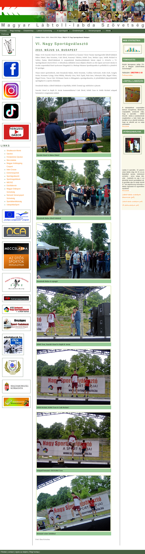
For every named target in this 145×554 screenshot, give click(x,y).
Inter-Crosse (11, 170)
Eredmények (78, 31)
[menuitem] (3, 31)
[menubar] (59, 32)
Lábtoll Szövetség (44, 31)
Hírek (108, 31)
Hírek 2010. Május (55, 37)
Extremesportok (13, 173)
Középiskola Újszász (15, 157)
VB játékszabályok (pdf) (130, 205)
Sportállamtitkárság (14, 201)
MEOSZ (10, 182)
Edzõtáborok (11, 186)
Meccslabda (11, 160)
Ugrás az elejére (22, 552)
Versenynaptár (94, 31)
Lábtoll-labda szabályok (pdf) (132, 201)
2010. (47, 37)
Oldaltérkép (29, 31)
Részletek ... (126, 126)
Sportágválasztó (13, 176)
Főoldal (3, 31)
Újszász (10, 154)
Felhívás (5, 34)
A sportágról (62, 31)
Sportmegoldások (13, 179)
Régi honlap (15, 31)
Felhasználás (127, 75)
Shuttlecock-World (14, 151)
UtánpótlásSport (13, 205)
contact (11, 552)
